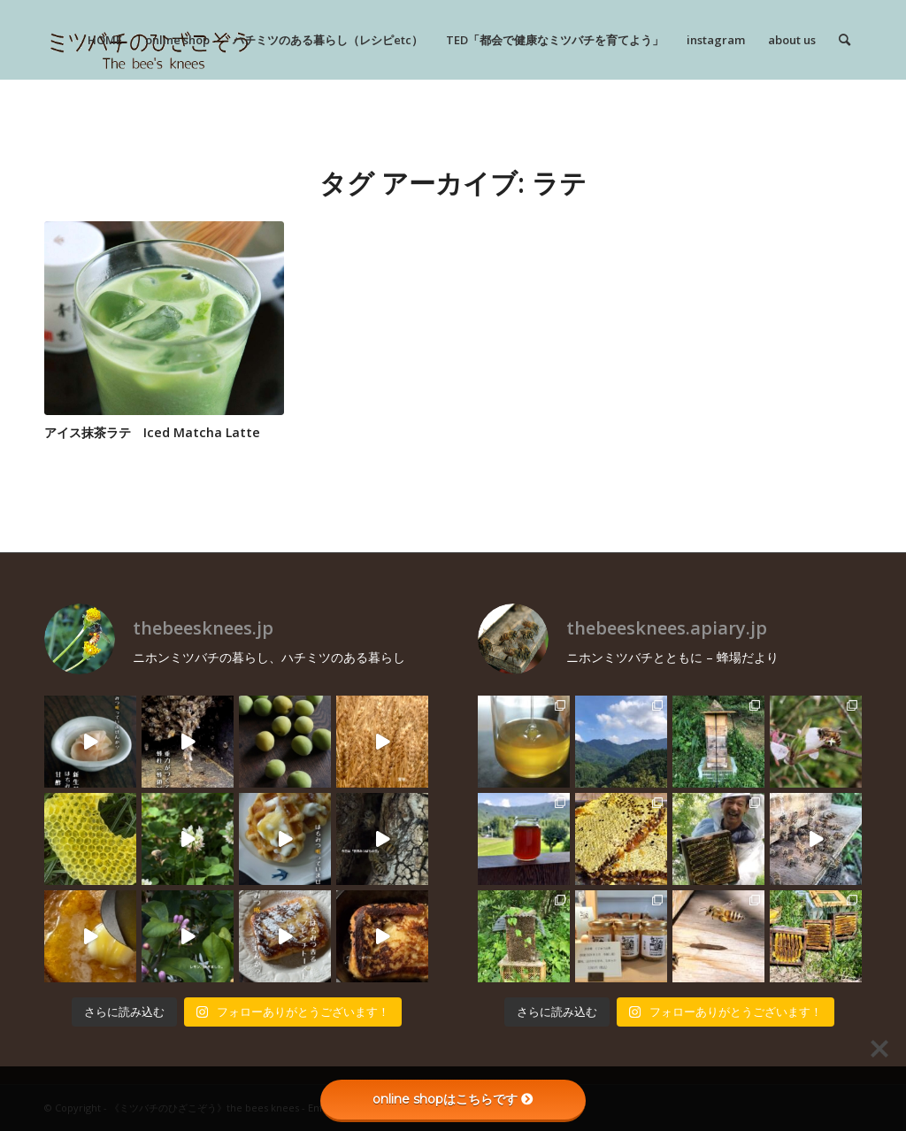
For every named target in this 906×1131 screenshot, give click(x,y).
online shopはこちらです (453, 1099)
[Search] (844, 40)
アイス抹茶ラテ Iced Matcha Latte (152, 432)
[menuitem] (105, 40)
